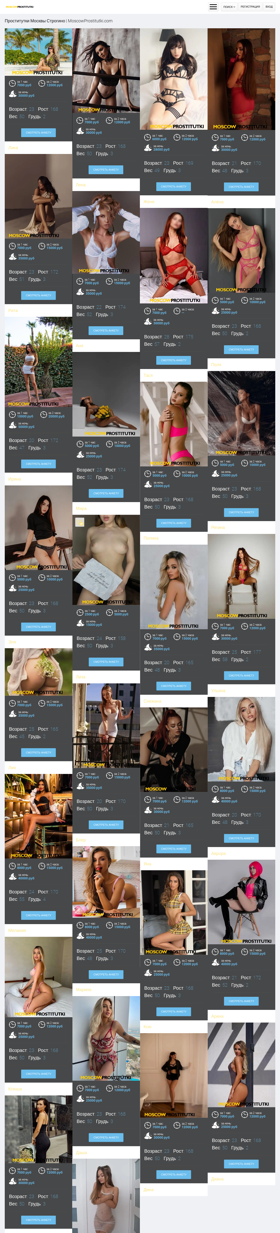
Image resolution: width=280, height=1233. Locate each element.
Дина (216, 1086)
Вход (269, 6)
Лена (81, 184)
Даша (13, 1186)
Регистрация (250, 6)
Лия (12, 728)
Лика (13, 147)
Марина (83, 914)
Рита (13, 315)
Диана (149, 1085)
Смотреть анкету (38, 132)
